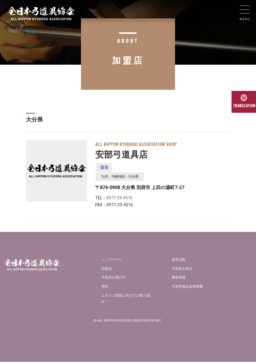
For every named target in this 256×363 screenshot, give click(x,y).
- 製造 (103, 167)
